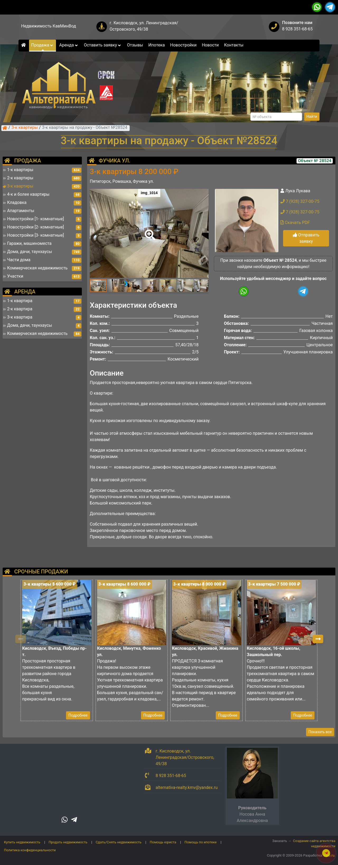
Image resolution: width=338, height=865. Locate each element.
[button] (149, 231)
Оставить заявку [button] (103, 45)
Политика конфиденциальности (30, 850)
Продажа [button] (42, 45)
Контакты (233, 45)
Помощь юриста (163, 842)
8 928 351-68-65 (297, 28)
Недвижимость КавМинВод (48, 26)
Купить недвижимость (22, 842)
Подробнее (77, 715)
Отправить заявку (306, 238)
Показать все (320, 732)
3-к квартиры (25, 128)
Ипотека (156, 45)
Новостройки (183, 45)
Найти (312, 116)
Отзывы (135, 45)
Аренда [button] (68, 45)
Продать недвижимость (68, 842)
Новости (210, 45)
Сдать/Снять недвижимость (118, 842)
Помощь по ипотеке (201, 842)
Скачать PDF (295, 222)
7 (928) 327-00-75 (299, 201)
